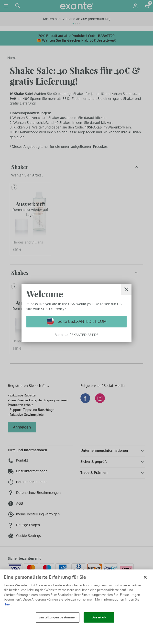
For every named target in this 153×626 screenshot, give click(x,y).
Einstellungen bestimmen (58, 617)
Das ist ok (98, 617)
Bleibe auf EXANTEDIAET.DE (76, 334)
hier (8, 604)
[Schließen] (145, 577)
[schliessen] (126, 289)
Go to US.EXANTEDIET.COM (81, 321)
